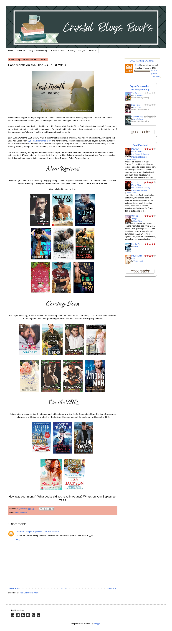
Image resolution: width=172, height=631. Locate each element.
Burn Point (135, 105)
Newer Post (14, 588)
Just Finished (140, 145)
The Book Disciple (24, 532)
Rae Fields (137, 107)
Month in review (21, 512)
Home (10, 50)
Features (92, 50)
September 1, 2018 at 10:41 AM (46, 532)
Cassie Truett (138, 261)
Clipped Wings (137, 117)
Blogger (97, 623)
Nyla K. (135, 246)
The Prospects (137, 93)
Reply (18, 539)
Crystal (137, 65)
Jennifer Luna (138, 119)
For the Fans (136, 244)
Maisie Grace (131, 159)
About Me (21, 50)
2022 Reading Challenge (142, 60)
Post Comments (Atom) (29, 593)
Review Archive (57, 50)
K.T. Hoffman (137, 95)
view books (156, 76)
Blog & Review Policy (38, 50)
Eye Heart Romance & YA (39, 141)
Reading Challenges (76, 50)
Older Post (111, 588)
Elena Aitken (137, 221)
